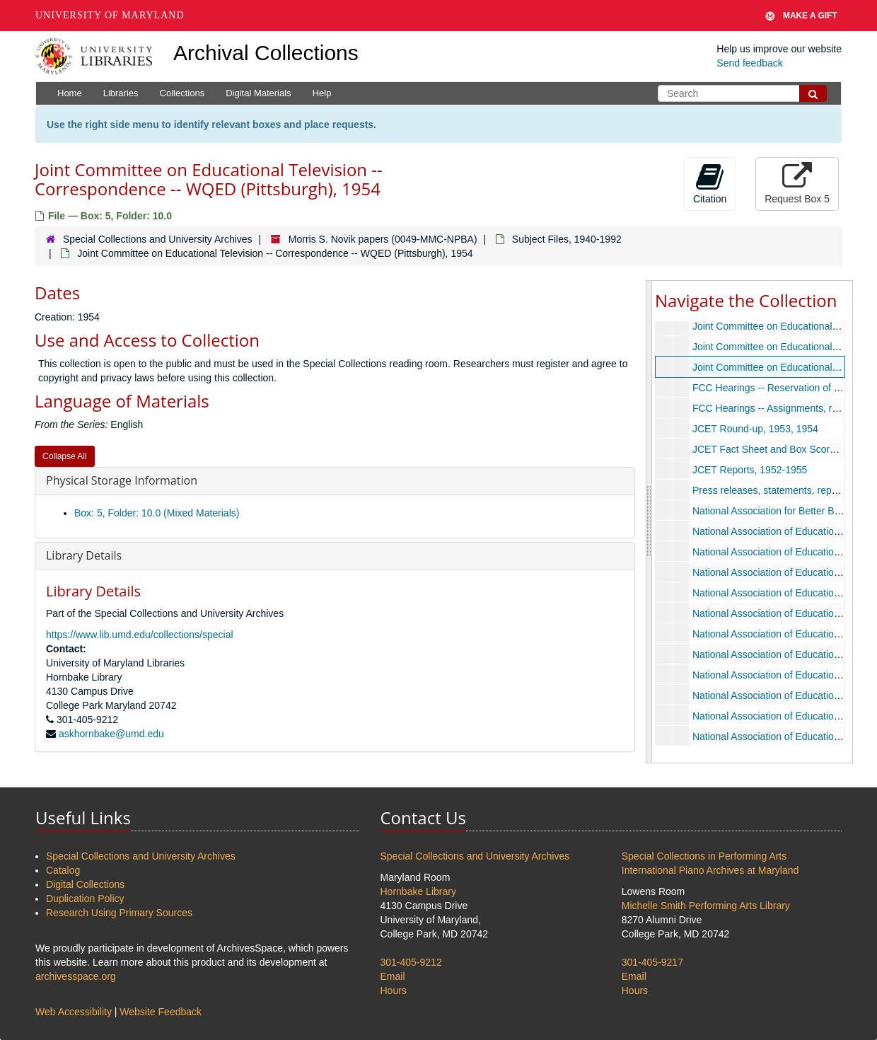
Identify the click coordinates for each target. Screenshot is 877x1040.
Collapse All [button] (64, 456)
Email (393, 976)
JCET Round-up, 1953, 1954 (755, 428)
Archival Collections (266, 52)
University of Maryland (110, 15)
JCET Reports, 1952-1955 (749, 469)
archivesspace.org (75, 976)
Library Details (84, 555)
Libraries (121, 93)
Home (69, 93)
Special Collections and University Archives (157, 239)
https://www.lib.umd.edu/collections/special (139, 634)
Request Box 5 (797, 183)
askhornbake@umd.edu (111, 733)
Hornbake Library (418, 891)
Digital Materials (258, 93)
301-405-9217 (652, 962)
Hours (394, 990)
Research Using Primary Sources (119, 912)
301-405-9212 (411, 962)
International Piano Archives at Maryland (710, 870)
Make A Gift (801, 15)
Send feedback (749, 63)
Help (322, 93)
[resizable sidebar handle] (649, 521)
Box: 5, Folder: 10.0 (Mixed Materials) (156, 513)
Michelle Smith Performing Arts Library (706, 905)
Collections (182, 93)
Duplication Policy (85, 898)
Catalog (63, 870)
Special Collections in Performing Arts (704, 856)
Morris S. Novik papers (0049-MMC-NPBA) (383, 239)
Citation (709, 183)
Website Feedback (161, 1011)
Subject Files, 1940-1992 (567, 239)
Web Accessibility (73, 1011)
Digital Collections (85, 884)
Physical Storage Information (121, 480)
